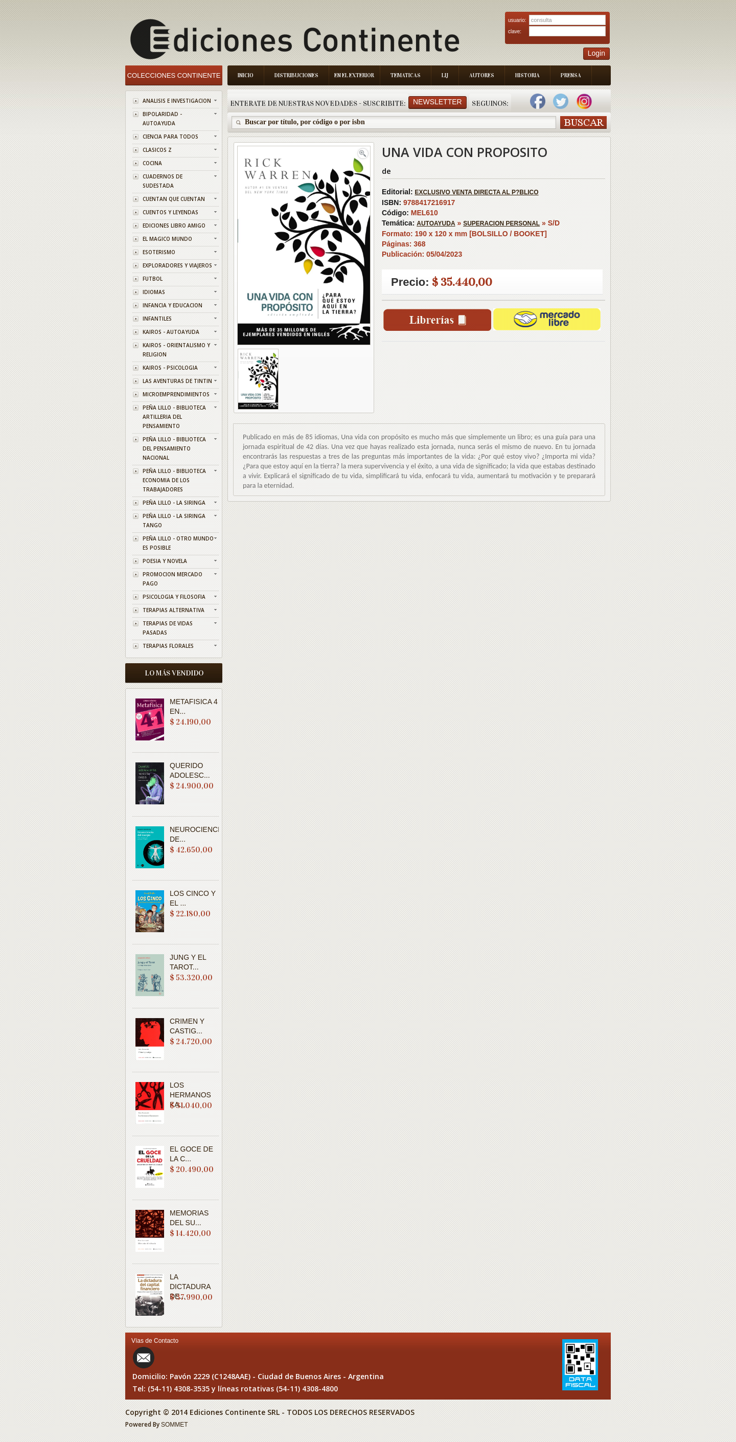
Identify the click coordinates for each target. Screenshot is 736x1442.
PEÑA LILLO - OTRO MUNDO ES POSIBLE (178, 543)
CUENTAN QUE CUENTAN (174, 198)
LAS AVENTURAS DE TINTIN (177, 381)
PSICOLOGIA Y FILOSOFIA (174, 596)
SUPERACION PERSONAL (501, 223)
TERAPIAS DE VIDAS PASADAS (168, 628)
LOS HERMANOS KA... (190, 1095)
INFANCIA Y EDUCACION (172, 305)
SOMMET (174, 1424)
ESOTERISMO (159, 252)
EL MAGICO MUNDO (167, 238)
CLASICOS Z (157, 149)
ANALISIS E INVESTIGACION (177, 100)
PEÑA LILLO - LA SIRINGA (174, 502)
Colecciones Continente (174, 75)
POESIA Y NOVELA (165, 561)
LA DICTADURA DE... (190, 1286)
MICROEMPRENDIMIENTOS (176, 394)
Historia (527, 75)
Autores (481, 75)
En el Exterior (354, 75)
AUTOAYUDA (436, 223)
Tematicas (405, 75)
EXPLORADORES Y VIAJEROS (177, 265)
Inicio (246, 75)
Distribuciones (296, 75)
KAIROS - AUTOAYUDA (171, 331)
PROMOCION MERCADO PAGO (172, 579)
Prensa (571, 75)
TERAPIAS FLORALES (168, 645)
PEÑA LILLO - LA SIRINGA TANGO (174, 520)
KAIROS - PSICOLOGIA (170, 367)
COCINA (152, 163)
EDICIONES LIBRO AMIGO (174, 225)
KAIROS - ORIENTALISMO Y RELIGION (176, 350)
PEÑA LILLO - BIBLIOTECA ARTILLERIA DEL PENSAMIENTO (174, 417)
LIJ (445, 75)
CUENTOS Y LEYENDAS (170, 212)
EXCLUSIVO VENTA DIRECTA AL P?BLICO (477, 192)
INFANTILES (157, 318)
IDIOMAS (154, 292)
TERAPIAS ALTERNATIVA (173, 610)
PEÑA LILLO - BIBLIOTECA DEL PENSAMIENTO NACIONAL (174, 448)
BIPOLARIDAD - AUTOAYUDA (162, 118)
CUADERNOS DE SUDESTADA (162, 181)
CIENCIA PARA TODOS (170, 136)
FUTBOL (153, 278)
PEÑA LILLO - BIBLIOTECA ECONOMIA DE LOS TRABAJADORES (174, 480)
